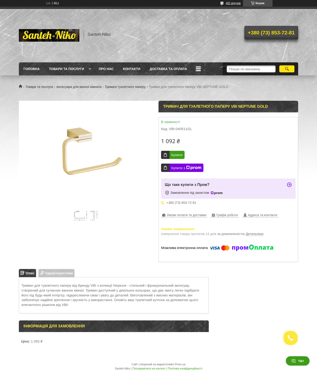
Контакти (131, 69)
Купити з (186, 168)
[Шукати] (286, 68)
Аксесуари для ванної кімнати (78, 87)
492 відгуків (233, 3)
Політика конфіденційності (185, 368)
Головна (32, 69)
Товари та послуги (66, 69)
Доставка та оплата (168, 69)
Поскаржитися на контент (148, 368)
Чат (297, 361)
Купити (176, 155)
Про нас (106, 69)
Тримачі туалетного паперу (125, 87)
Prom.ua (180, 364)
